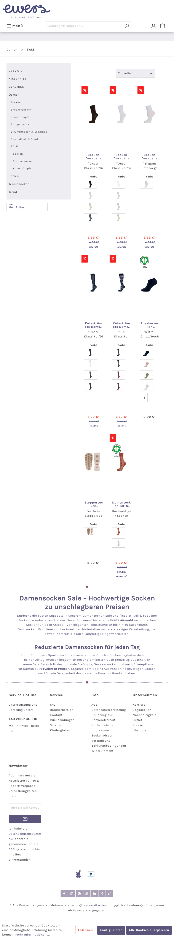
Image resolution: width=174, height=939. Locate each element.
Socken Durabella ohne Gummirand (93, 156)
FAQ (53, 704)
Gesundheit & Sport (24, 139)
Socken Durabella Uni (121, 156)
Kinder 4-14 (17, 79)
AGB (94, 704)
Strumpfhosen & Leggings (29, 131)
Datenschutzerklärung (108, 710)
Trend (13, 192)
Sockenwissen (102, 735)
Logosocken (142, 710)
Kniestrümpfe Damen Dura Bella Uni (93, 325)
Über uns (139, 730)
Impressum (100, 730)
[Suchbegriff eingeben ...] (83, 25)
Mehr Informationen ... (32, 934)
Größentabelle (102, 725)
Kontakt (56, 715)
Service (55, 725)
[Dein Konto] (153, 26)
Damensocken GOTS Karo (121, 504)
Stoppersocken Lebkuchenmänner (93, 504)
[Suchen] (126, 25)
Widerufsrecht (102, 751)
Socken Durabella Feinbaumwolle (149, 156)
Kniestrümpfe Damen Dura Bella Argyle (121, 325)
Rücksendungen (62, 720)
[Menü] (14, 25)
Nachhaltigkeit (144, 715)
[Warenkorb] (162, 26)
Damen (14, 95)
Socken (16, 102)
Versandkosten (95, 905)
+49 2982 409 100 (24, 719)
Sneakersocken (21, 109)
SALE (14, 146)
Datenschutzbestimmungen (30, 834)
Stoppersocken (21, 124)
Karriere (139, 704)
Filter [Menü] (17, 206)
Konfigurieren (111, 930)
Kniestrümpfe (20, 117)
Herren (14, 176)
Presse (138, 725)
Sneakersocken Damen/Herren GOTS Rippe (149, 325)
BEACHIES (16, 87)
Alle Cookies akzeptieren (149, 930)
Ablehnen (85, 930)
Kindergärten (60, 730)
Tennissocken (19, 184)
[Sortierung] (135, 73)
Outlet (137, 720)
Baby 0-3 (15, 71)
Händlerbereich (61, 710)
